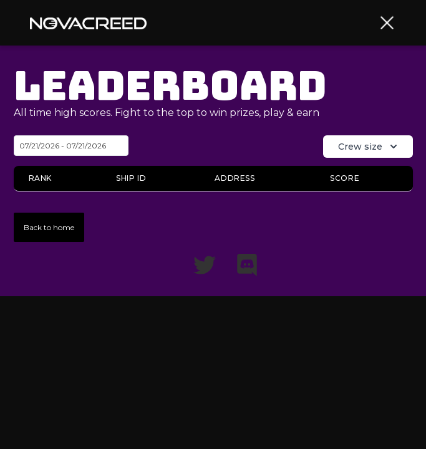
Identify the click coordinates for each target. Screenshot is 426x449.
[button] (387, 23)
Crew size (369, 146)
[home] (88, 22)
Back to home (49, 227)
